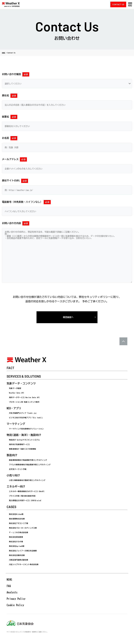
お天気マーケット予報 (17, 469)
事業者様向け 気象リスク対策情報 (22, 449)
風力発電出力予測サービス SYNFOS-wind (25, 500)
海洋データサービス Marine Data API (24, 397)
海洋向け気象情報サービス (19, 444)
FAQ (9, 586)
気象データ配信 (15, 388)
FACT (10, 368)
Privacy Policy (16, 598)
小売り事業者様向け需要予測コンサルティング (27, 480)
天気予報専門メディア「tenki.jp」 (23, 413)
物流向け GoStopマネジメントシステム (24, 440)
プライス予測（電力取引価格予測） (23, 496)
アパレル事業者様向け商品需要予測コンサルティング (30, 465)
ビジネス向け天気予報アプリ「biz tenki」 (26, 418)
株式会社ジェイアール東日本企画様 (23, 551)
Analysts (12, 592)
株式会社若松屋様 (16, 537)
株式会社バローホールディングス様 (23, 528)
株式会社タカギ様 (16, 541)
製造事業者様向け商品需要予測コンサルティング (28, 460)
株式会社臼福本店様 (17, 555)
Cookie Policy (15, 605)
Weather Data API (16, 393)
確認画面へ (68, 317)
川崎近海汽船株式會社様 (18, 560)
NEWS (9, 579)
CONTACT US (118, 4)
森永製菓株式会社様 (17, 519)
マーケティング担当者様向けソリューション (26, 429)
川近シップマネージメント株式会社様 (23, 564)
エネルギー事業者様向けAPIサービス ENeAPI (26, 491)
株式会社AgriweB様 (16, 546)
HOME (3, 52)
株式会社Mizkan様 (16, 514)
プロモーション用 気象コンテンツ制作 (24, 402)
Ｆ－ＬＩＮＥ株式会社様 (18, 532)
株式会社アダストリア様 (18, 523)
